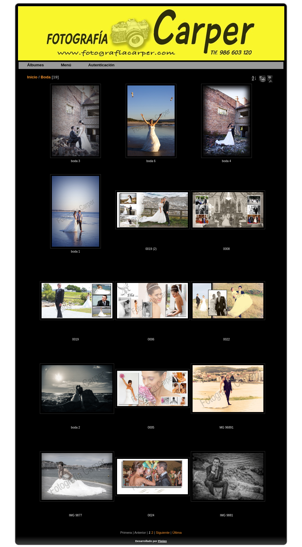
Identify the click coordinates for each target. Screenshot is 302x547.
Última (177, 532)
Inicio (32, 77)
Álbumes (35, 65)
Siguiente (163, 532)
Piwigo (162, 541)
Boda (46, 77)
